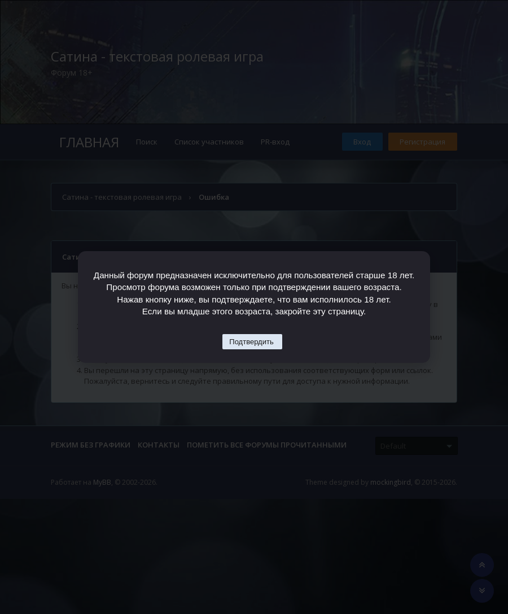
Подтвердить (251, 341)
